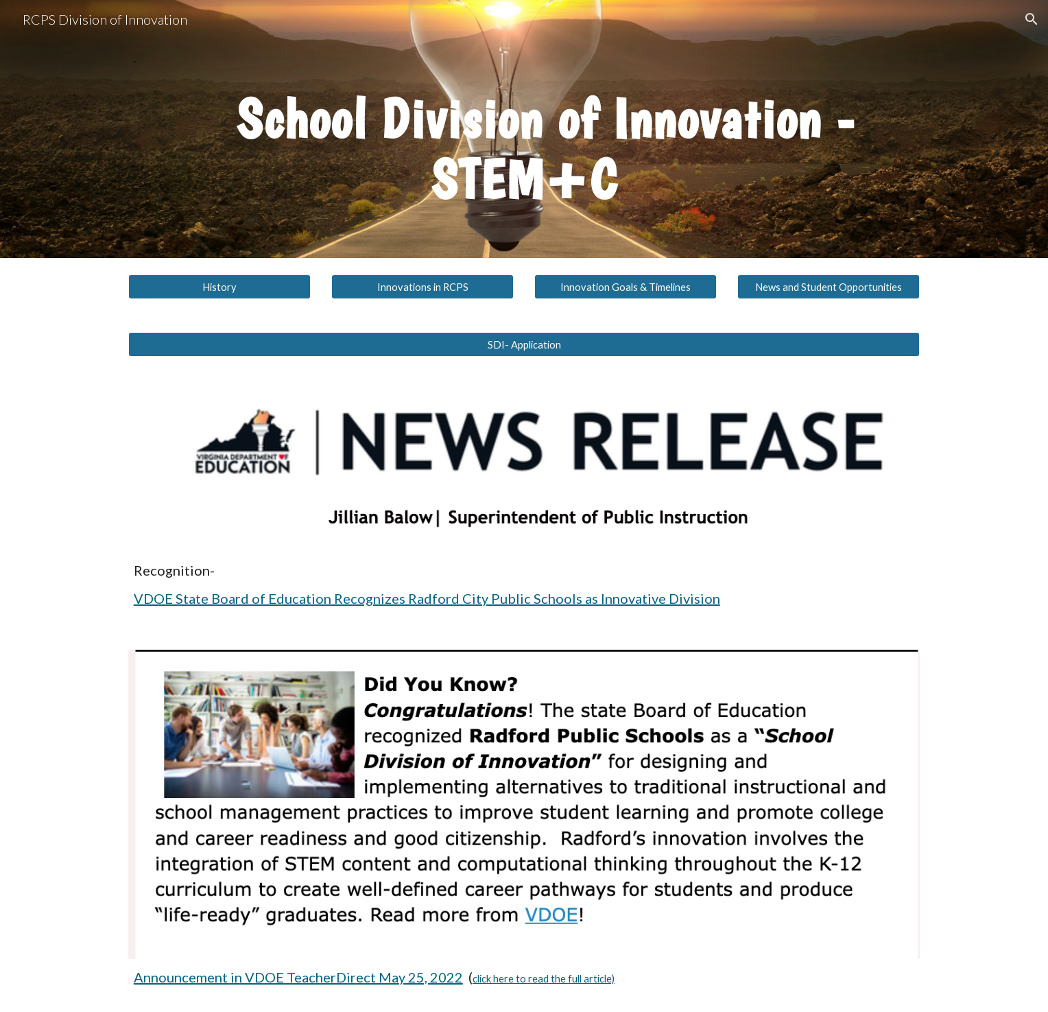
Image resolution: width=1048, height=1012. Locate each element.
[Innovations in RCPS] (422, 287)
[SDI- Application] (524, 344)
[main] (524, 59)
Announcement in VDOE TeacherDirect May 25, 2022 (298, 977)
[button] (1031, 19)
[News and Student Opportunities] (828, 287)
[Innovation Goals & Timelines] (625, 287)
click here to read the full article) (544, 979)
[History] (219, 287)
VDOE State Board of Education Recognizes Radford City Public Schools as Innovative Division (427, 598)
